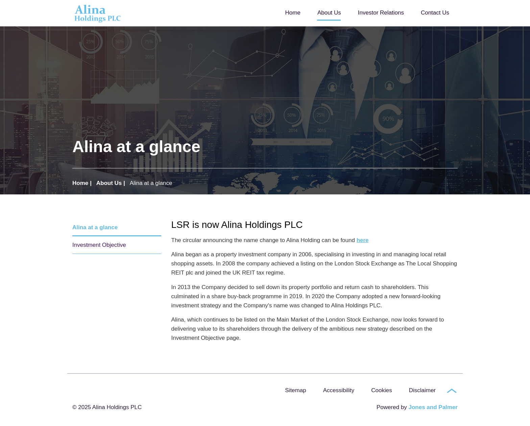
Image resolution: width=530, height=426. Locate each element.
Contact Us (435, 12)
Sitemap (295, 390)
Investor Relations (381, 12)
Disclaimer (422, 390)
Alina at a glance (95, 227)
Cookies (381, 390)
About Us (329, 12)
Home (292, 12)
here (363, 240)
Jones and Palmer (433, 407)
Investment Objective (99, 245)
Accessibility (339, 390)
